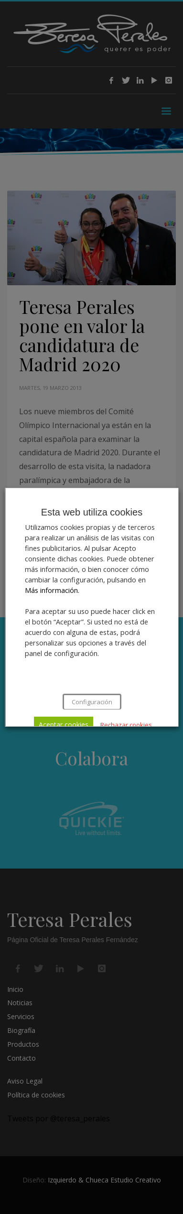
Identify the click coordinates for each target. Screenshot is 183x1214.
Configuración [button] (91, 702)
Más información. (51, 590)
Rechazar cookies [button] (126, 724)
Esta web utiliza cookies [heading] (91, 512)
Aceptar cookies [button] (63, 724)
